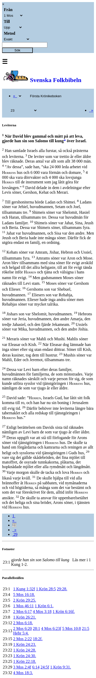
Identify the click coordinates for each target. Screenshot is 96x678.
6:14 (35, 667)
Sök (17, 50)
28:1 (36, 628)
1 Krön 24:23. (24, 644)
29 (14, 534)
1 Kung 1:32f (24, 589)
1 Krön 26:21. (24, 617)
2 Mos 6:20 (22, 628)
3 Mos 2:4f (22, 667)
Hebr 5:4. (20, 633)
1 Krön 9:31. (60, 667)
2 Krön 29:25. (24, 600)
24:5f (44, 667)
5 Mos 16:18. (24, 594)
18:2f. (37, 639)
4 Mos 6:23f (51, 628)
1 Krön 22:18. (24, 661)
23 (14, 525)
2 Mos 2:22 (22, 639)
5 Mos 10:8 (71, 628)
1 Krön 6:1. (44, 606)
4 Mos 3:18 (42, 611)
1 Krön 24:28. (24, 650)
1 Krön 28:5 (46, 589)
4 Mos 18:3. (23, 673)
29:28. (62, 589)
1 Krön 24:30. (24, 656)
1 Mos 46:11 (23, 606)
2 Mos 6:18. (23, 623)
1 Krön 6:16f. (63, 611)
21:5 (85, 628)
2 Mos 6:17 (22, 611)
